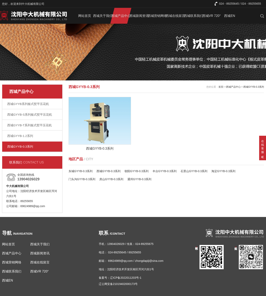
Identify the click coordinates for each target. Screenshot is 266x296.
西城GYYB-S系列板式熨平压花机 (29, 114)
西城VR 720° (211, 15)
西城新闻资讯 (139, 15)
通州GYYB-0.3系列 (139, 179)
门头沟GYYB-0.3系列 (82, 179)
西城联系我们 (193, 15)
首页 (220, 86)
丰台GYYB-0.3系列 (165, 171)
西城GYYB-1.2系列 (20, 136)
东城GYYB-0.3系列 (80, 171)
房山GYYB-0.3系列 (111, 179)
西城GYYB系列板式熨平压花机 (28, 104)
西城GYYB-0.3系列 (20, 146)
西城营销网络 (157, 15)
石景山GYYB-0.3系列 (194, 171)
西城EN (229, 15)
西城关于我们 (102, 15)
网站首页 (84, 15)
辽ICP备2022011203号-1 (125, 277)
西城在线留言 (175, 15)
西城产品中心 (121, 15)
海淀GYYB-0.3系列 (223, 171)
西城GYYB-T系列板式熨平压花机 (29, 125)
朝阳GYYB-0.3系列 (137, 171)
